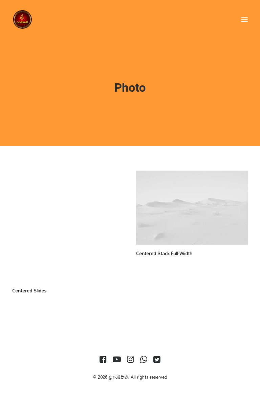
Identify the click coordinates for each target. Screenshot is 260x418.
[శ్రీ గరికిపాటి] (22, 19)
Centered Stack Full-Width (164, 253)
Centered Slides (29, 290)
